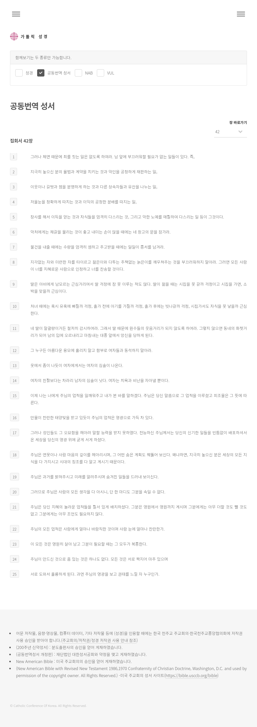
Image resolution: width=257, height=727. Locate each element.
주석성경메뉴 (16, 14)
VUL (110, 73)
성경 (29, 73)
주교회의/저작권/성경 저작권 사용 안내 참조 (99, 640)
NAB (89, 73)
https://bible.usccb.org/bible (191, 675)
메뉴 (241, 14)
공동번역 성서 (59, 73)
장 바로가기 (238, 122)
